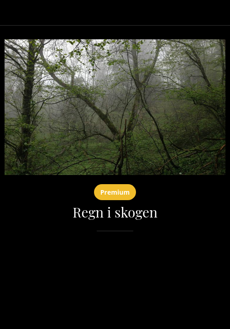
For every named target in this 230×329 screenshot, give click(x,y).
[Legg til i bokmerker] (214, 259)
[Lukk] (12, 12)
